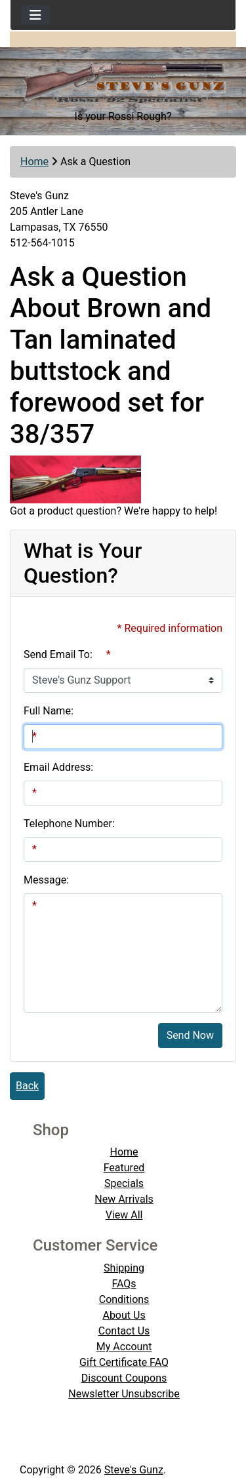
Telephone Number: (69, 823)
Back (27, 1085)
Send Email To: (58, 654)
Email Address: (58, 767)
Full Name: (48, 711)
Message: (46, 880)
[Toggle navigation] (35, 15)
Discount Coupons (124, 1378)
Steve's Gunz (133, 1470)
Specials (124, 1183)
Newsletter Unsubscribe (124, 1394)
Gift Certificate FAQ (124, 1362)
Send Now (190, 1035)
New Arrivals (124, 1199)
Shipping (124, 1268)
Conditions (124, 1299)
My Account (124, 1346)
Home (34, 161)
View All (124, 1215)
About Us (123, 1315)
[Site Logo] (123, 78)
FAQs (124, 1283)
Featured (124, 1167)
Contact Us (124, 1331)
